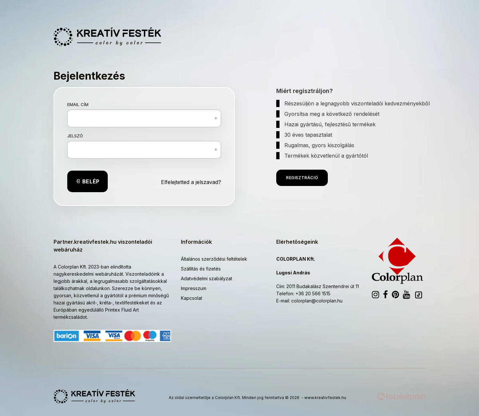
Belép (87, 181)
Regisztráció (302, 177)
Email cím (77, 104)
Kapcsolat (191, 298)
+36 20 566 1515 (312, 293)
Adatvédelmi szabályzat (206, 278)
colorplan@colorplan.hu (317, 300)
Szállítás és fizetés (201, 268)
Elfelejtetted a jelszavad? (191, 182)
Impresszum (193, 288)
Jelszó (75, 135)
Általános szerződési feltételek (214, 259)
